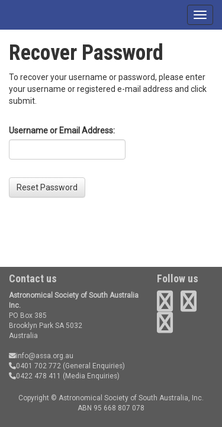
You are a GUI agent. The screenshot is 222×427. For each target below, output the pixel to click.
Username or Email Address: (62, 130)
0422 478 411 (35, 376)
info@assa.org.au (41, 356)
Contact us (33, 278)
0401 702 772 (35, 366)
